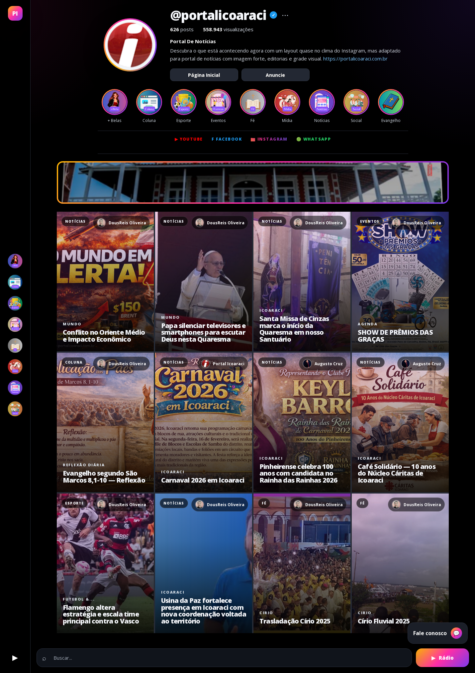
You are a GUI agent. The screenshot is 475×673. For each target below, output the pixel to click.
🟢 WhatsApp (313, 139)
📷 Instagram (269, 139)
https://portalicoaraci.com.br (355, 58)
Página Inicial (204, 75)
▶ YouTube (189, 139)
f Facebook (227, 139)
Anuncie (275, 75)
